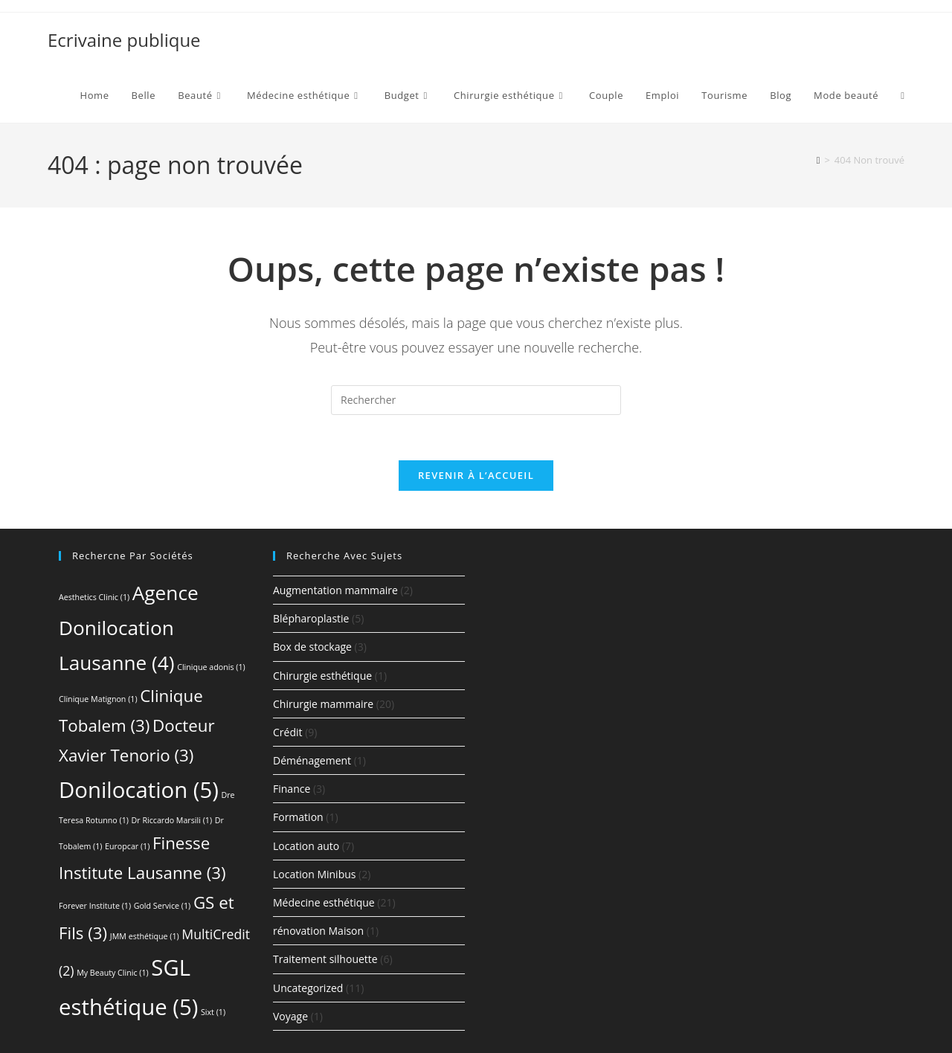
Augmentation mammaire (335, 590)
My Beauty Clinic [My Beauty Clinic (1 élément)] (113, 972)
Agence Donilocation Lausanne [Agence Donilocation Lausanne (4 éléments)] (129, 627)
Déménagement (312, 760)
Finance (291, 789)
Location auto (306, 846)
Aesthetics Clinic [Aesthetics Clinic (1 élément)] (94, 597)
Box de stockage (312, 647)
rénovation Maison (318, 931)
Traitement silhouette (325, 959)
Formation (298, 817)
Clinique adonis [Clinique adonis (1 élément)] (211, 667)
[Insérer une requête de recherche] (476, 400)
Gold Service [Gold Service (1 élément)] (162, 906)
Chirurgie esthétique (322, 676)
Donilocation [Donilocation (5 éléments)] (139, 790)
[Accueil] (818, 160)
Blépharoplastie (311, 618)
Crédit (288, 732)
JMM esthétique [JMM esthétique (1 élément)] (144, 936)
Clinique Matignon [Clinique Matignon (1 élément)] (98, 699)
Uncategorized (308, 988)
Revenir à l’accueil (476, 475)
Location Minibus (314, 874)
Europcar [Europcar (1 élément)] (127, 846)
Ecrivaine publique (124, 40)
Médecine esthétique (324, 902)
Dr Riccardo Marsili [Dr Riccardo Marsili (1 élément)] (172, 820)
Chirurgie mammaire (323, 704)
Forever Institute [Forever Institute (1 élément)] (95, 906)
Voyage (290, 1016)
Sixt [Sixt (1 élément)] (213, 1012)
